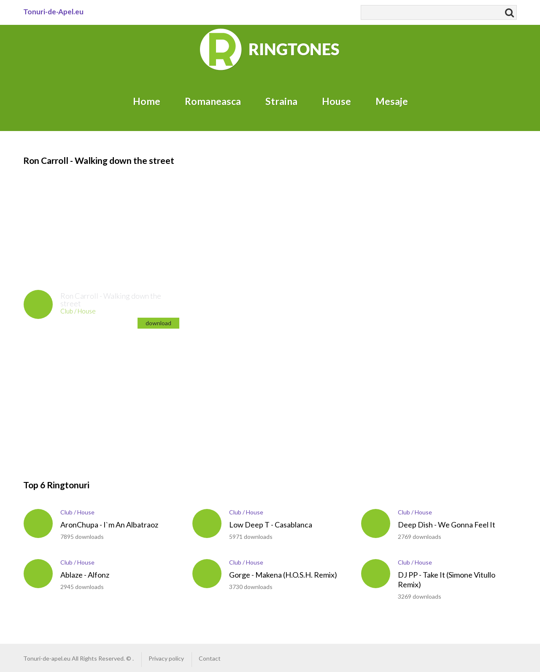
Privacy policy (166, 658)
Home (146, 101)
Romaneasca (213, 101)
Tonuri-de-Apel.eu (53, 11)
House (336, 101)
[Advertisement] (74, 219)
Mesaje (392, 101)
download (158, 323)
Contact (210, 658)
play (38, 304)
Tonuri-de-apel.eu (46, 658)
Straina (281, 101)
